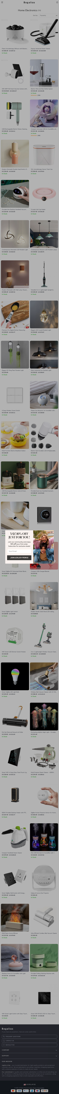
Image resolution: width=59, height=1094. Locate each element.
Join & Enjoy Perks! (19, 558)
